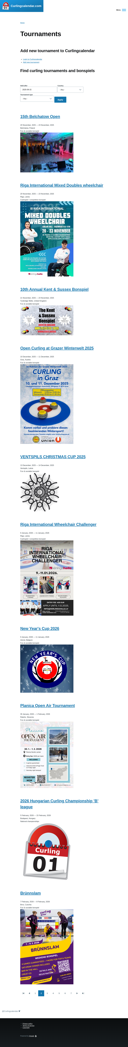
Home (22, 23)
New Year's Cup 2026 (39, 628)
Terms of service (28, 1026)
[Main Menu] (120, 10)
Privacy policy (28, 1024)
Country (61, 86)
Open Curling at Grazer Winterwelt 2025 (57, 348)
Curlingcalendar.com (26, 6)
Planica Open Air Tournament (47, 705)
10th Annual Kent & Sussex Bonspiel (54, 289)
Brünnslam (30, 893)
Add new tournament (31, 62)
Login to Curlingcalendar (32, 59)
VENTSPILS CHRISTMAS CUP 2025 (52, 457)
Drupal (31, 1036)
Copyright (26, 1028)
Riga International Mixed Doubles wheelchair (61, 185)
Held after (23, 86)
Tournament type (26, 95)
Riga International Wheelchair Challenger (58, 524)
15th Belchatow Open (40, 116)
